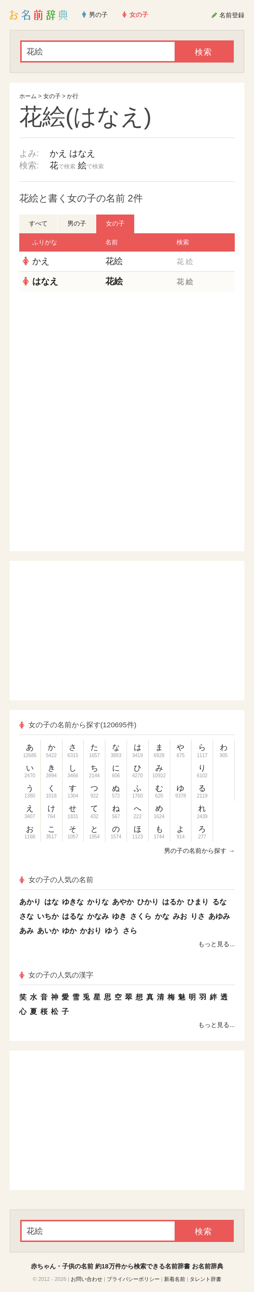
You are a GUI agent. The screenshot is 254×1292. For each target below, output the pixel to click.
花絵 (114, 261)
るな (219, 902)
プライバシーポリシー (133, 1279)
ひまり (198, 902)
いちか (48, 916)
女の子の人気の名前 (56, 879)
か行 (72, 96)
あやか (123, 902)
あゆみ (219, 916)
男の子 (76, 223)
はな (51, 902)
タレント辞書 (205, 1279)
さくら (141, 916)
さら (130, 930)
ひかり (148, 902)
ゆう (112, 930)
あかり (30, 902)
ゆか (69, 930)
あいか (48, 930)
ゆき (119, 916)
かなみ (98, 916)
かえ (58, 153)
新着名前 (174, 1279)
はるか (173, 902)
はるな (73, 916)
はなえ (82, 153)
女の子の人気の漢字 (56, 975)
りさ (197, 916)
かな (162, 916)
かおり (91, 930)
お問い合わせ (86, 1279)
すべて (38, 223)
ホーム (28, 96)
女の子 (52, 96)
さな (26, 916)
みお (180, 916)
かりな (98, 902)
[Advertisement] (127, 361)
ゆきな (73, 902)
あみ (26, 930)
